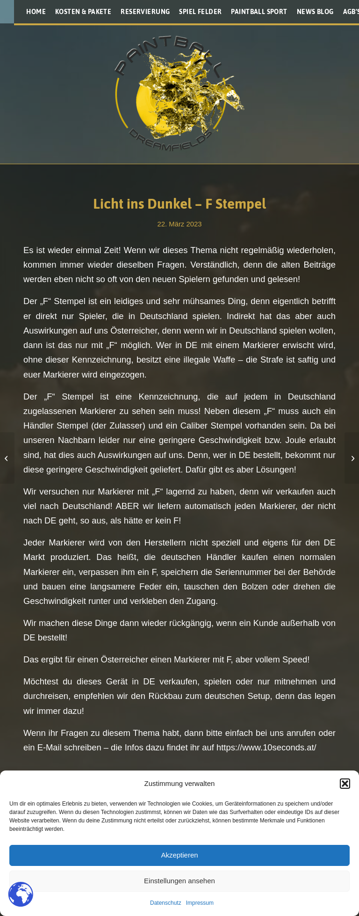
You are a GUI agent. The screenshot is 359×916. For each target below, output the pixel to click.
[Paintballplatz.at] (179, 93)
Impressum (200, 903)
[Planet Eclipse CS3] (7, 458)
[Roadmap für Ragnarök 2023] (352, 458)
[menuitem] (36, 11)
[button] (345, 783)
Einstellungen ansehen (179, 881)
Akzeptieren (179, 855)
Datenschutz (165, 903)
